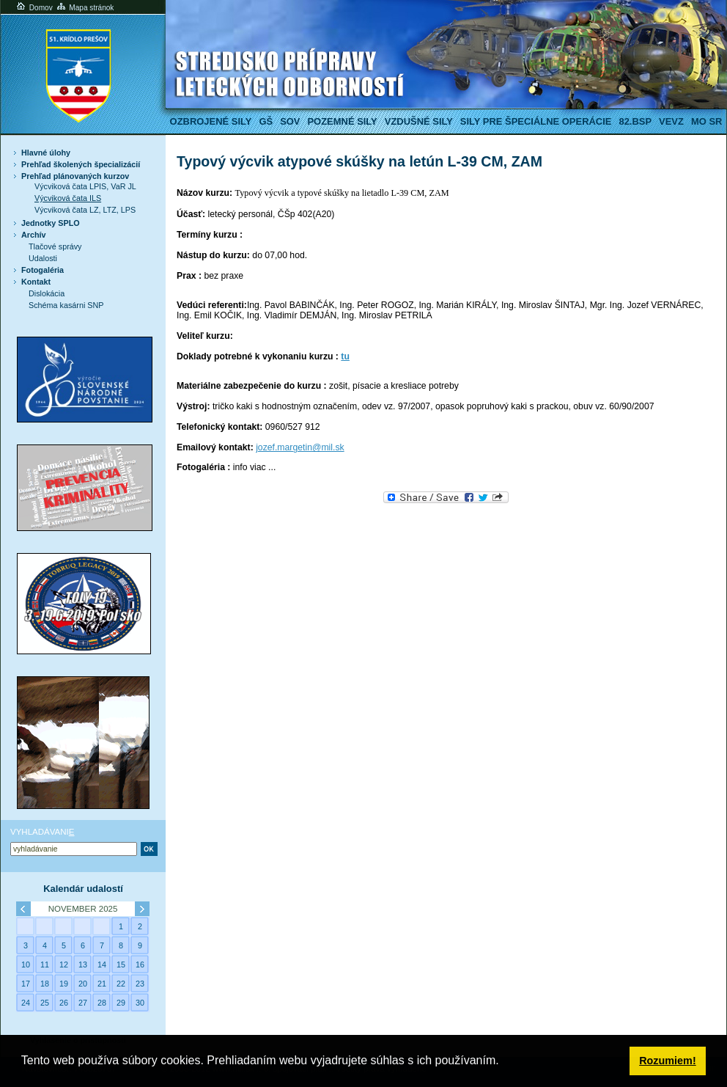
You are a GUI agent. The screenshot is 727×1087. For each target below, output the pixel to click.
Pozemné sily (342, 121)
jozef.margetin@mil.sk (300, 447)
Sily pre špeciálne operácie (536, 121)
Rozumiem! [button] (667, 1060)
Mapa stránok (84, 8)
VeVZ (671, 121)
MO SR (706, 121)
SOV (290, 121)
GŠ (266, 121)
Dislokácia (46, 293)
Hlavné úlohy (45, 152)
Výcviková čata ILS (67, 198)
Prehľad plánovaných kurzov (75, 176)
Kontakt (36, 281)
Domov (34, 8)
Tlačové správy (55, 246)
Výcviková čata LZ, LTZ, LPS (85, 209)
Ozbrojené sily (211, 121)
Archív (33, 234)
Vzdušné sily (419, 121)
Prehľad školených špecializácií (80, 164)
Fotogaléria (42, 270)
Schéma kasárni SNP (66, 305)
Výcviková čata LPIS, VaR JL (85, 186)
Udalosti (43, 258)
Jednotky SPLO (50, 223)
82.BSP (635, 121)
